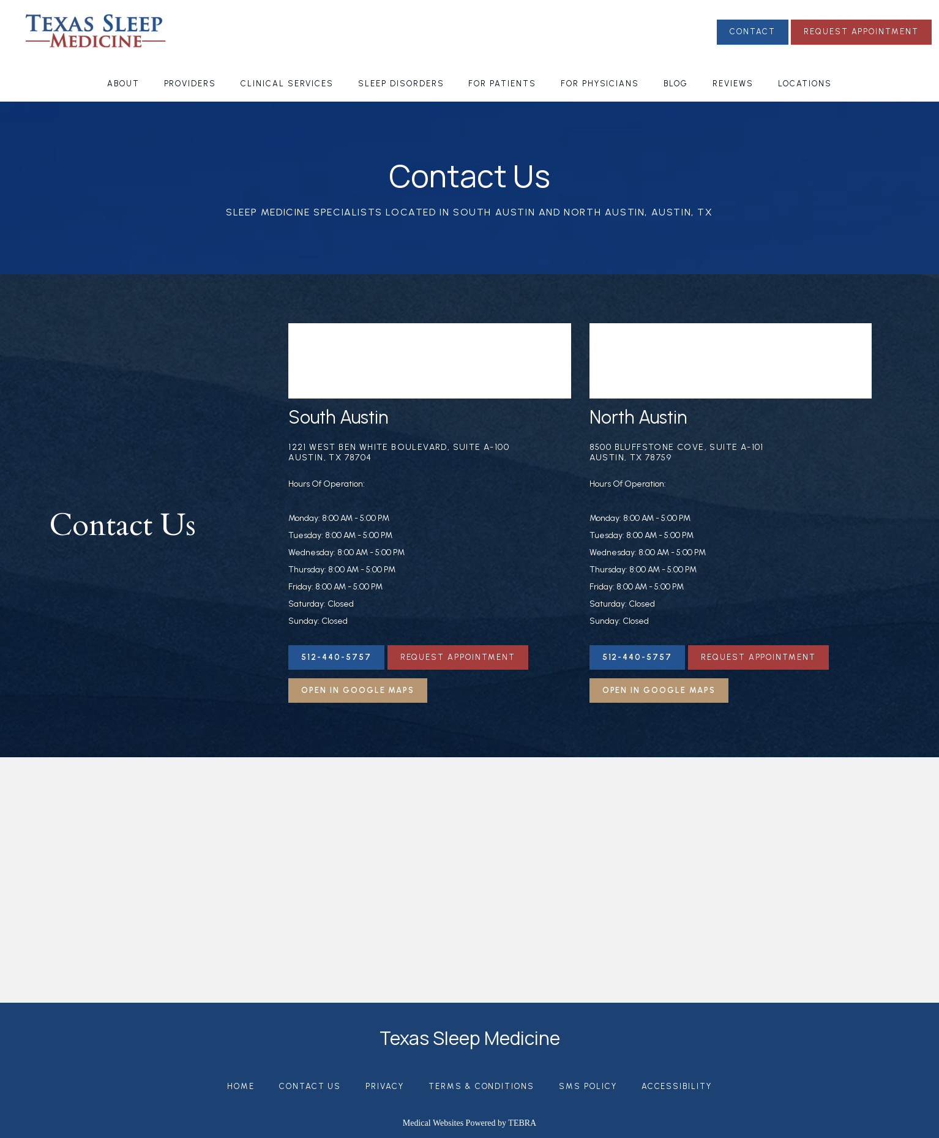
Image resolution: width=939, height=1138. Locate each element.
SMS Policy (588, 1086)
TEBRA (522, 1123)
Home (241, 1086)
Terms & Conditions (481, 1086)
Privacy (384, 1086)
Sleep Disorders (401, 83)
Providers (190, 83)
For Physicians (600, 83)
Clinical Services (287, 83)
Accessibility (677, 1086)
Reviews (733, 83)
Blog (676, 83)
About (123, 83)
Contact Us (310, 1086)
